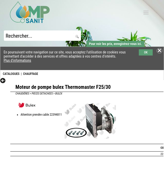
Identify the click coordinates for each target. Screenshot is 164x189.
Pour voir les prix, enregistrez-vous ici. (115, 44)
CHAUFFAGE (30, 74)
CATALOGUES (11, 74)
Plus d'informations (17, 60)
